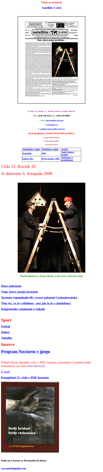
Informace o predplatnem (67, 158)
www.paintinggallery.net (13, 468)
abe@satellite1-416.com (54, 120)
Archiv (65, 149)
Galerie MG (27, 159)
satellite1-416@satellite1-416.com (52, 129)
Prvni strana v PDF (51, 159)
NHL (44, 153)
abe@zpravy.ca (52, 125)
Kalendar (27, 153)
